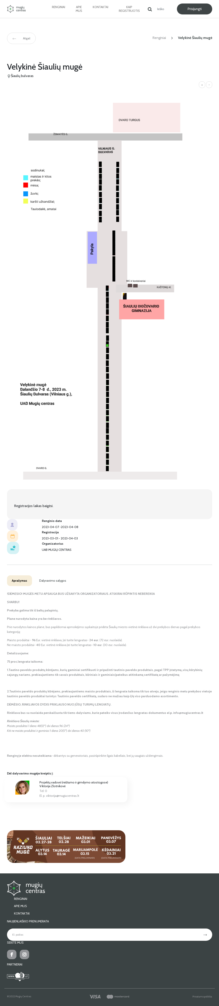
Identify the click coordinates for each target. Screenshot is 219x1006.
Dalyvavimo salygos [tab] (52, 581)
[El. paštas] (103, 935)
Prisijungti (194, 9)
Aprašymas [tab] (19, 581)
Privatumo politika (202, 996)
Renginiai (58, 7)
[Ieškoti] (162, 9)
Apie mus (79, 9)
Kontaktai (100, 7)
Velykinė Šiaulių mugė (195, 38)
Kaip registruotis (129, 9)
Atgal (21, 38)
